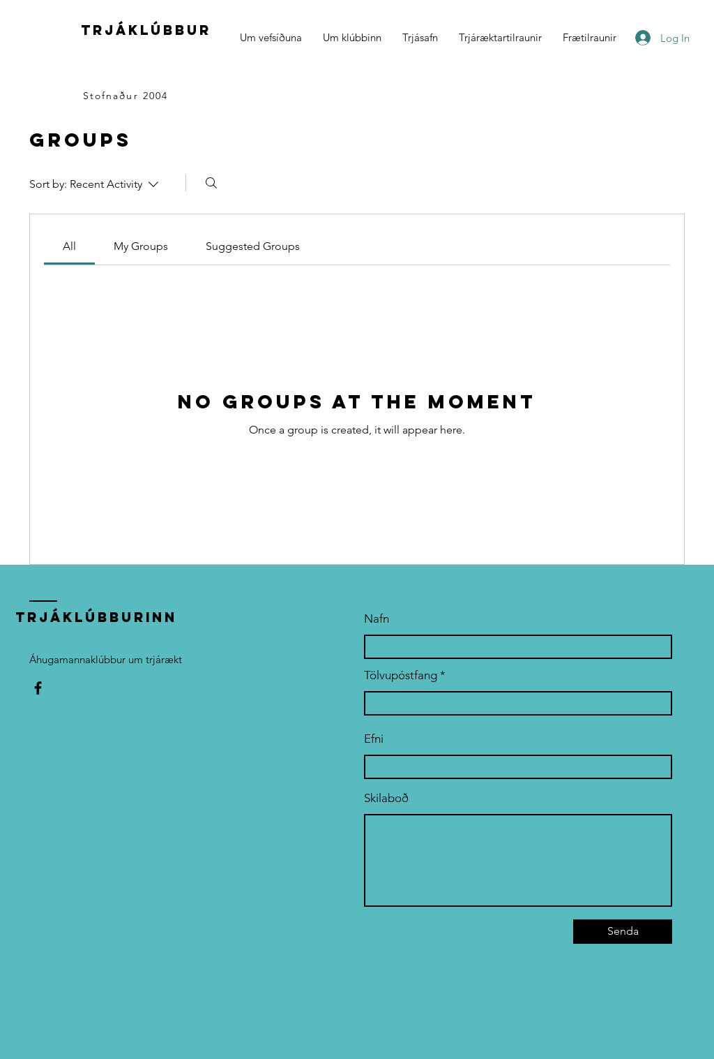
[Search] (211, 183)
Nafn (376, 619)
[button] (352, 37)
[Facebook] (38, 688)
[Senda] (622, 931)
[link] (69, 246)
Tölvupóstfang (400, 675)
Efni (373, 739)
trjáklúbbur (146, 30)
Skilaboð (386, 798)
